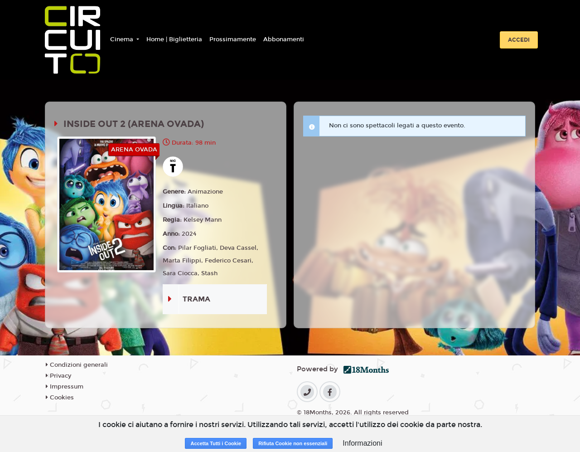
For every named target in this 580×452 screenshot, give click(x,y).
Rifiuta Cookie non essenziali (292, 443)
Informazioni (362, 443)
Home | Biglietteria (174, 39)
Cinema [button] (122, 39)
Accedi (519, 40)
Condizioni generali (77, 365)
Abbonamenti (283, 39)
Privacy (58, 375)
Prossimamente (232, 39)
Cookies (60, 397)
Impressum (64, 386)
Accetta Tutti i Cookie (215, 443)
